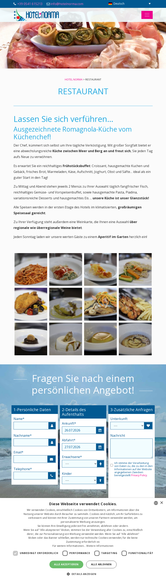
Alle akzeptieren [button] (66, 564)
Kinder (67, 473)
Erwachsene (72, 457)
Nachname (23, 435)
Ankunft (69, 423)
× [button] (161, 502)
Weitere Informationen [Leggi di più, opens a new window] (99, 546)
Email (18, 452)
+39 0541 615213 (30, 4)
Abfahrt (68, 440)
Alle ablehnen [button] (101, 564)
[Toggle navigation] (147, 15)
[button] (83, 574)
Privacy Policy (139, 475)
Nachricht (117, 435)
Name (19, 419)
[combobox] (156, 503)
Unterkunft (118, 419)
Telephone (23, 469)
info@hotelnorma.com (66, 4)
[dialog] (83, 540)
